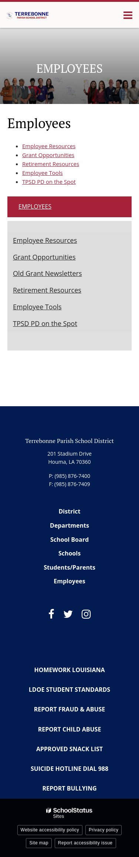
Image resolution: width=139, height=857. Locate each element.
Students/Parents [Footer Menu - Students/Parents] (69, 567)
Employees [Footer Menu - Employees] (69, 581)
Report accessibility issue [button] (85, 842)
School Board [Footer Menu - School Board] (69, 539)
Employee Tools (42, 172)
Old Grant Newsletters (47, 273)
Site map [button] (38, 842)
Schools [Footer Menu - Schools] (69, 553)
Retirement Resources (50, 163)
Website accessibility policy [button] (50, 829)
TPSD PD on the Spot (49, 181)
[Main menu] (128, 15)
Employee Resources (48, 146)
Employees (34, 206)
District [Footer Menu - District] (70, 511)
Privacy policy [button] (103, 829)
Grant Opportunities (48, 155)
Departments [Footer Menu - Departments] (69, 525)
